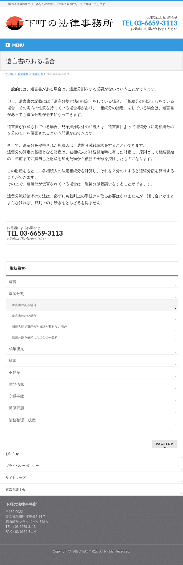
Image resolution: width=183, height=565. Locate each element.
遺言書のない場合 (24, 315)
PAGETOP (164, 444)
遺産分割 (16, 293)
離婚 (12, 360)
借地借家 (16, 384)
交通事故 (16, 396)
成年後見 (16, 349)
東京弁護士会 (16, 490)
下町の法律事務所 (85, 551)
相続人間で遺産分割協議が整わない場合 (39, 326)
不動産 (14, 372)
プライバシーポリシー (22, 466)
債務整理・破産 (22, 420)
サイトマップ (16, 478)
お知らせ (12, 454)
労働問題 (16, 408)
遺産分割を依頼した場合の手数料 (35, 337)
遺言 (12, 281)
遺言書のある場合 (24, 305)
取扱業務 (18, 268)
